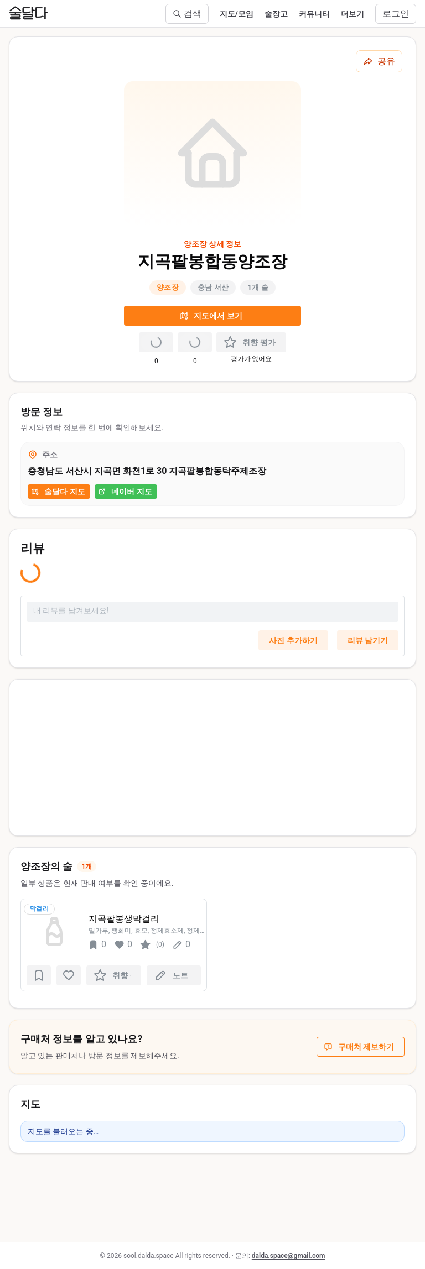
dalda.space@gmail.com (288, 1256)
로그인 (395, 13)
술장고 (276, 13)
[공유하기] (379, 61)
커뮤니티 (314, 13)
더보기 (352, 13)
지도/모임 (236, 13)
